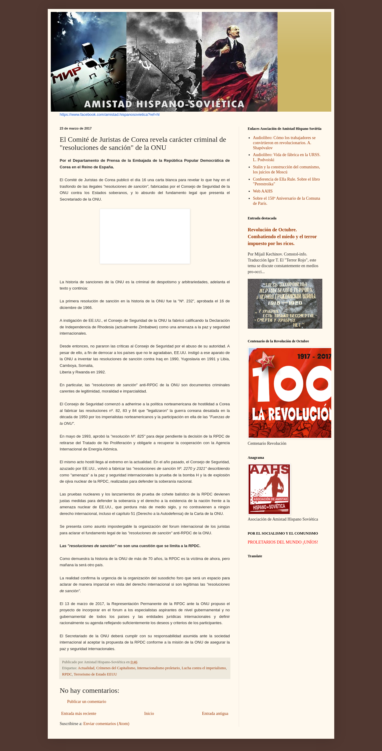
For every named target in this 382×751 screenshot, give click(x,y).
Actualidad (86, 668)
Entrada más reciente (78, 713)
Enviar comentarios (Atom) (106, 723)
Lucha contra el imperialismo (204, 668)
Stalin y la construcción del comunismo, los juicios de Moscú (286, 169)
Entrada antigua (215, 713)
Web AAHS (263, 191)
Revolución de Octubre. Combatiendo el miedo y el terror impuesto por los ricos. (282, 236)
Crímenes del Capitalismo (115, 668)
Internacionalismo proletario (158, 668)
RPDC (67, 674)
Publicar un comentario (86, 701)
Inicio (149, 713)
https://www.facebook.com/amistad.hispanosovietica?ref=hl (110, 114)
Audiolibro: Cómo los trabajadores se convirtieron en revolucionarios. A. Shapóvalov (284, 143)
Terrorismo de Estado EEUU (95, 674)
